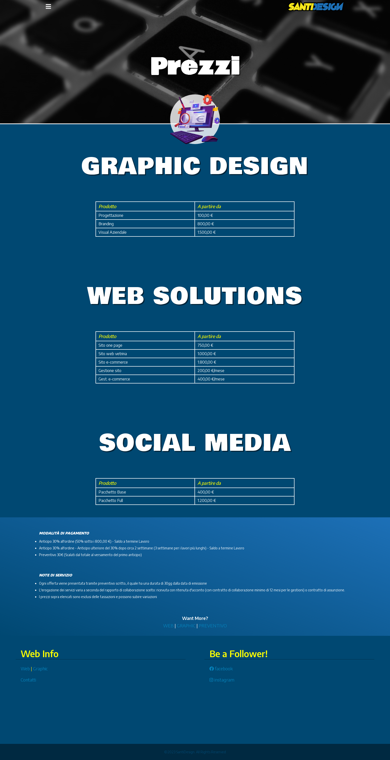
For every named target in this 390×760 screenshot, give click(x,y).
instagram (221, 680)
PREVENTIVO (213, 625)
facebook (221, 668)
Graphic (40, 668)
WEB (168, 625)
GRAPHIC (186, 625)
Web (25, 668)
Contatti (28, 680)
